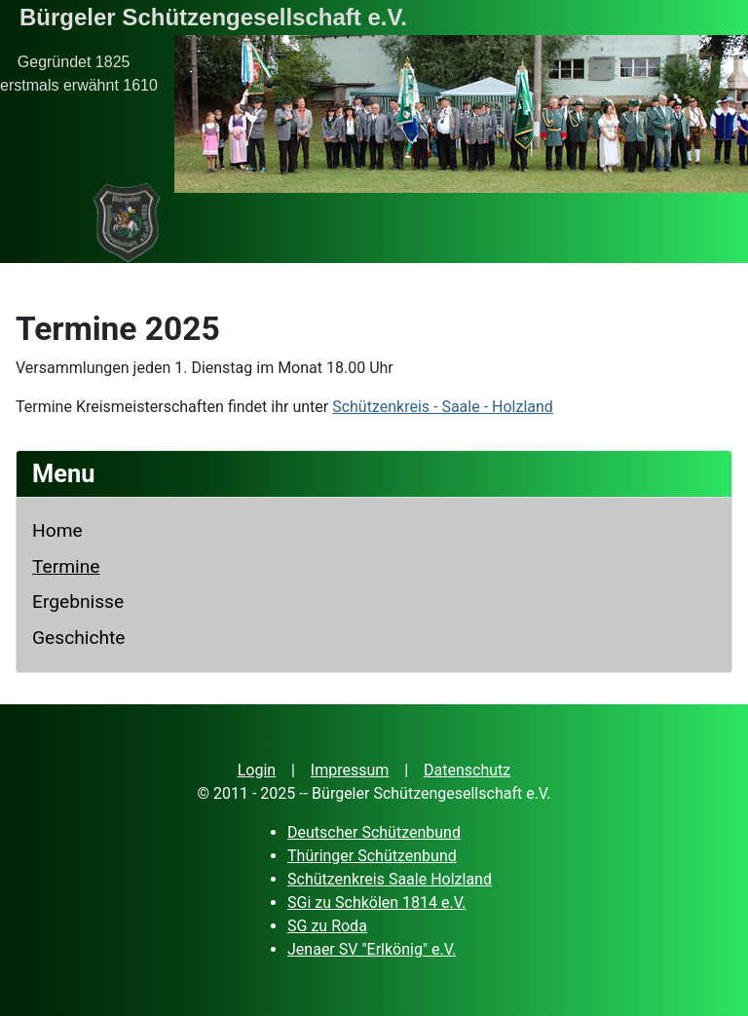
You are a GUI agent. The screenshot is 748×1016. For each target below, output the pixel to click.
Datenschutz (467, 770)
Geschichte (79, 637)
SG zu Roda (327, 926)
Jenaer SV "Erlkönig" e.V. (371, 949)
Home (57, 530)
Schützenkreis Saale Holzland (389, 879)
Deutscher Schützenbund (374, 832)
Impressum (350, 770)
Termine (65, 566)
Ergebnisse (78, 601)
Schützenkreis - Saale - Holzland (442, 406)
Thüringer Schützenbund (372, 856)
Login (257, 770)
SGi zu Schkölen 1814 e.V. (376, 902)
